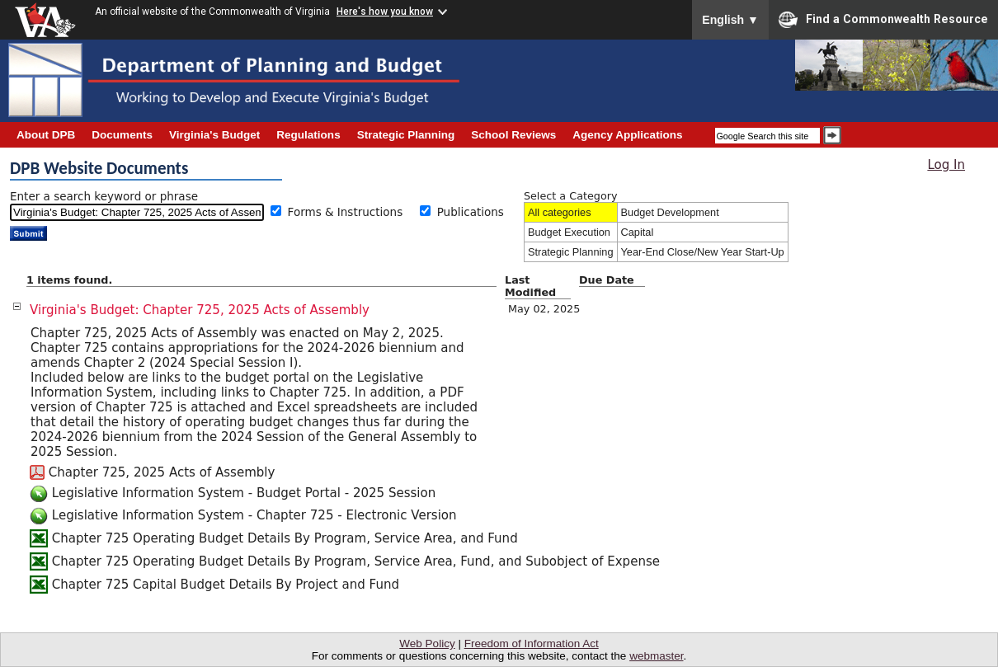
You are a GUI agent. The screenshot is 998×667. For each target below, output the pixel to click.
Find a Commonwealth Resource (883, 20)
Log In (946, 164)
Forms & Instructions (351, 211)
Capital (637, 232)
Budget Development (670, 212)
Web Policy (426, 643)
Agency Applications (627, 135)
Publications (470, 211)
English (730, 19)
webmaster (656, 656)
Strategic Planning (571, 252)
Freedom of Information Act (531, 643)
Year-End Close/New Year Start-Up (702, 252)
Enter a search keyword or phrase (104, 196)
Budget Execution (569, 232)
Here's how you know (385, 11)
